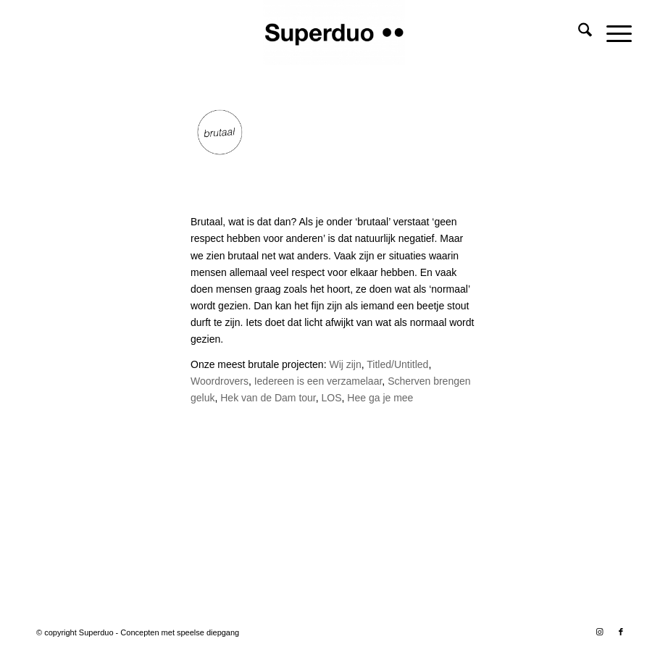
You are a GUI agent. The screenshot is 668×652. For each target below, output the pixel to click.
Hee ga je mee (380, 398)
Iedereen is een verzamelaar (317, 381)
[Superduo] (334, 32)
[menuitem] (578, 32)
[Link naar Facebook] (621, 632)
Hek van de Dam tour (268, 398)
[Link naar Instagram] (599, 632)
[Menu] (612, 32)
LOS (332, 398)
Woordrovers (220, 381)
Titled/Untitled (397, 364)
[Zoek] (578, 32)
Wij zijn (345, 364)
